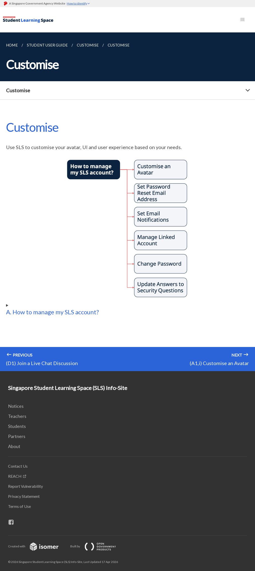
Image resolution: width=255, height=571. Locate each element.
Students (17, 426)
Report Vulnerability (25, 486)
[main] (127, 201)
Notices (16, 406)
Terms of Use (19, 506)
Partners (16, 436)
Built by (97, 546)
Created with (37, 546)
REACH (15, 476)
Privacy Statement (24, 496)
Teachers (17, 416)
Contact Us (18, 466)
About (14, 446)
